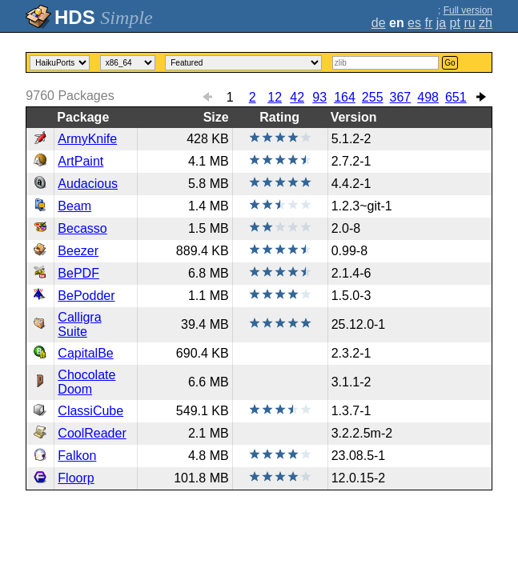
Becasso (82, 228)
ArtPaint (80, 161)
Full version (468, 10)
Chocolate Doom (86, 382)
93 (319, 97)
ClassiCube (90, 411)
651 (456, 97)
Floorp (76, 478)
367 (401, 97)
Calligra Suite (79, 324)
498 (428, 97)
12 (274, 97)
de (378, 23)
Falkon (77, 455)
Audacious (88, 183)
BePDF (78, 273)
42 (297, 97)
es (414, 23)
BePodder (86, 295)
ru (469, 23)
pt (455, 23)
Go (449, 62)
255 (372, 97)
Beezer (78, 251)
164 (344, 97)
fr (428, 23)
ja (441, 23)
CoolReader (92, 433)
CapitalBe (85, 353)
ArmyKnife (87, 139)
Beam (74, 206)
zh (485, 23)
